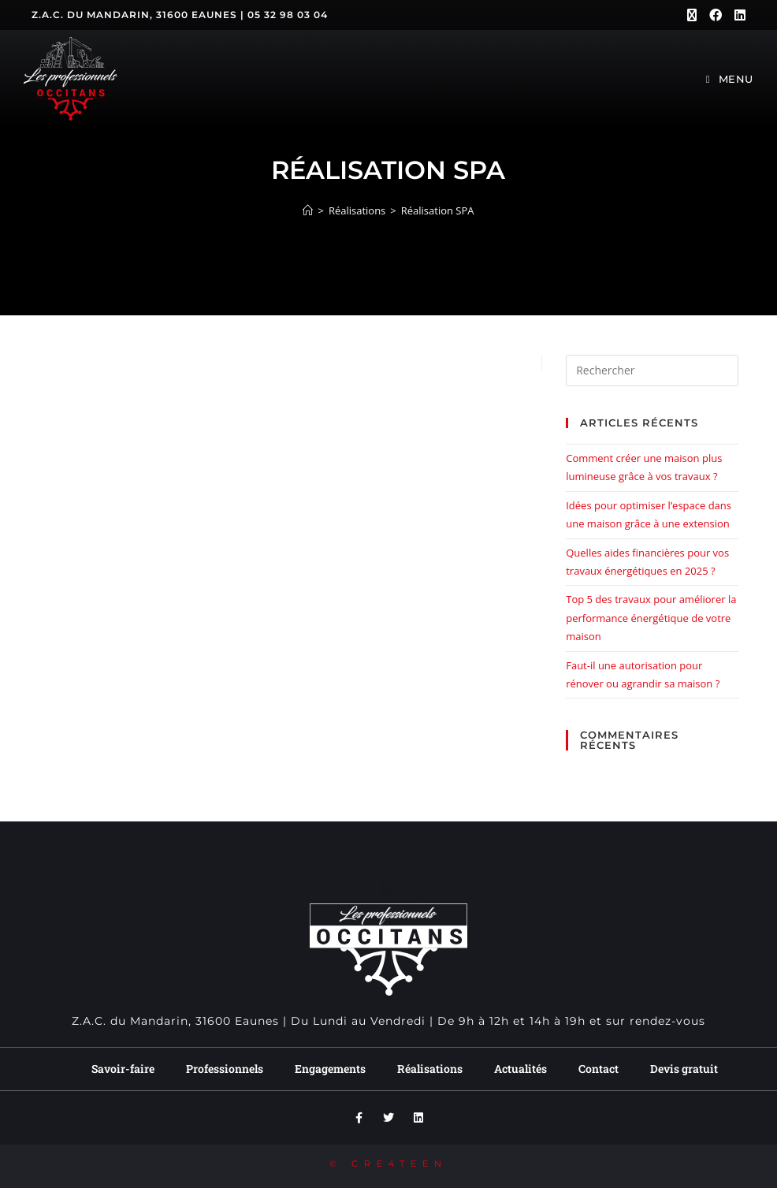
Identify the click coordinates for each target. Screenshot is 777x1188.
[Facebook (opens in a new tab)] (715, 15)
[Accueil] (308, 210)
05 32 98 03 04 (287, 14)
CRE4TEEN (399, 1163)
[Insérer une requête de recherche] (652, 370)
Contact (598, 1068)
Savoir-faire (122, 1068)
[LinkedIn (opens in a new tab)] (736, 15)
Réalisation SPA (437, 210)
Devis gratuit (684, 1068)
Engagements (330, 1068)
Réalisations (430, 1068)
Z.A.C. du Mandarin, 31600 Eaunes (134, 14)
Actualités (520, 1068)
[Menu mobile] (729, 79)
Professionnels (224, 1068)
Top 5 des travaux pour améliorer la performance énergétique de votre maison (651, 617)
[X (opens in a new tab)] (692, 15)
